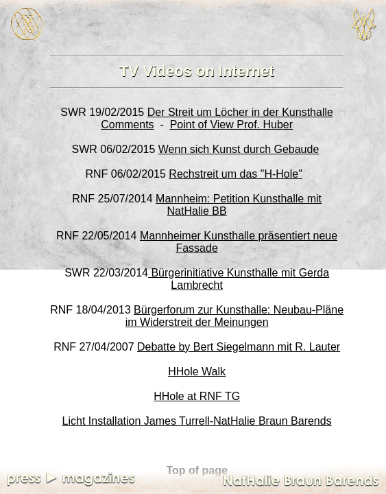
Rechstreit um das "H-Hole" (235, 174)
